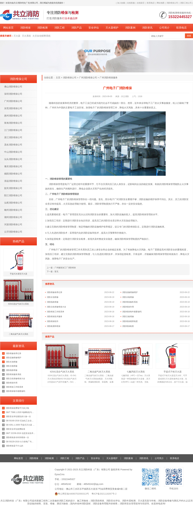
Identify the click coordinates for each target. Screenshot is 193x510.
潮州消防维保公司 (13, 217)
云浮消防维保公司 (13, 231)
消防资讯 (147, 27)
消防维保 (25, 27)
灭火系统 (26, 36)
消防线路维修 (52, 302)
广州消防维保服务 (109, 77)
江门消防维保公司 (13, 130)
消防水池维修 (52, 297)
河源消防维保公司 (13, 224)
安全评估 (93, 27)
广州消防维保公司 (88, 77)
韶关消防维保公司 (13, 188)
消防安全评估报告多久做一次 (18, 416)
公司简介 (164, 27)
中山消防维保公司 (13, 152)
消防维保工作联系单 (55, 312)
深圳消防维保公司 (13, 94)
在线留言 (141, 3)
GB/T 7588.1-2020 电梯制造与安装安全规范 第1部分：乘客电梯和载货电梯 (20, 412)
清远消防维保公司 (13, 181)
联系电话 (151, 3)
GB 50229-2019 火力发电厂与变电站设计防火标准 (20, 442)
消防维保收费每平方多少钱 (17, 408)
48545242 (66, 484)
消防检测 (42, 27)
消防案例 (130, 27)
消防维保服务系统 (130, 302)
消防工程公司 (186, 3)
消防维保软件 (52, 321)
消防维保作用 (128, 307)
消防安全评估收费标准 (15, 429)
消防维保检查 (128, 326)
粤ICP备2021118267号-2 (104, 493)
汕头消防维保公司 (13, 159)
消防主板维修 (128, 316)
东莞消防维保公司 (13, 108)
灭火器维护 (112, 27)
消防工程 (59, 27)
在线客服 (131, 3)
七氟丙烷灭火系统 (136, 371)
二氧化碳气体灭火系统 (99, 371)
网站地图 (160, 3)
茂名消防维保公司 (13, 144)
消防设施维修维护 (130, 292)
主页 (58, 77)
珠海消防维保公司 (13, 123)
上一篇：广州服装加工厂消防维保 (61, 268)
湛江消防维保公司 (13, 137)
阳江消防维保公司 (13, 195)
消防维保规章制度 (130, 321)
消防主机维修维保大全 (56, 307)
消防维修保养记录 (54, 292)
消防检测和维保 (53, 326)
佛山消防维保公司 (13, 86)
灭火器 (17, 36)
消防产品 (76, 27)
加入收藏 (121, 3)
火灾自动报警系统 (41, 36)
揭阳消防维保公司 (13, 173)
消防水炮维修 (128, 297)
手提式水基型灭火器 (18, 274)
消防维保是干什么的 (14, 446)
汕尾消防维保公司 (13, 202)
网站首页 (8, 27)
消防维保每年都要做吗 (132, 312)
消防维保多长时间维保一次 (17, 437)
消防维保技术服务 (54, 316)
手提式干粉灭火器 (173, 371)
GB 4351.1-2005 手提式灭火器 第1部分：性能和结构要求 (20, 425)
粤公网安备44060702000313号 (73, 493)
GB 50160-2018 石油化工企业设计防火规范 (20, 421)
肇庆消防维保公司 (13, 166)
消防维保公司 (172, 3)
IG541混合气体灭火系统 (62, 371)
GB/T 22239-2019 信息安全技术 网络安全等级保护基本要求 (20, 433)
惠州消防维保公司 (13, 115)
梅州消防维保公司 (13, 210)
